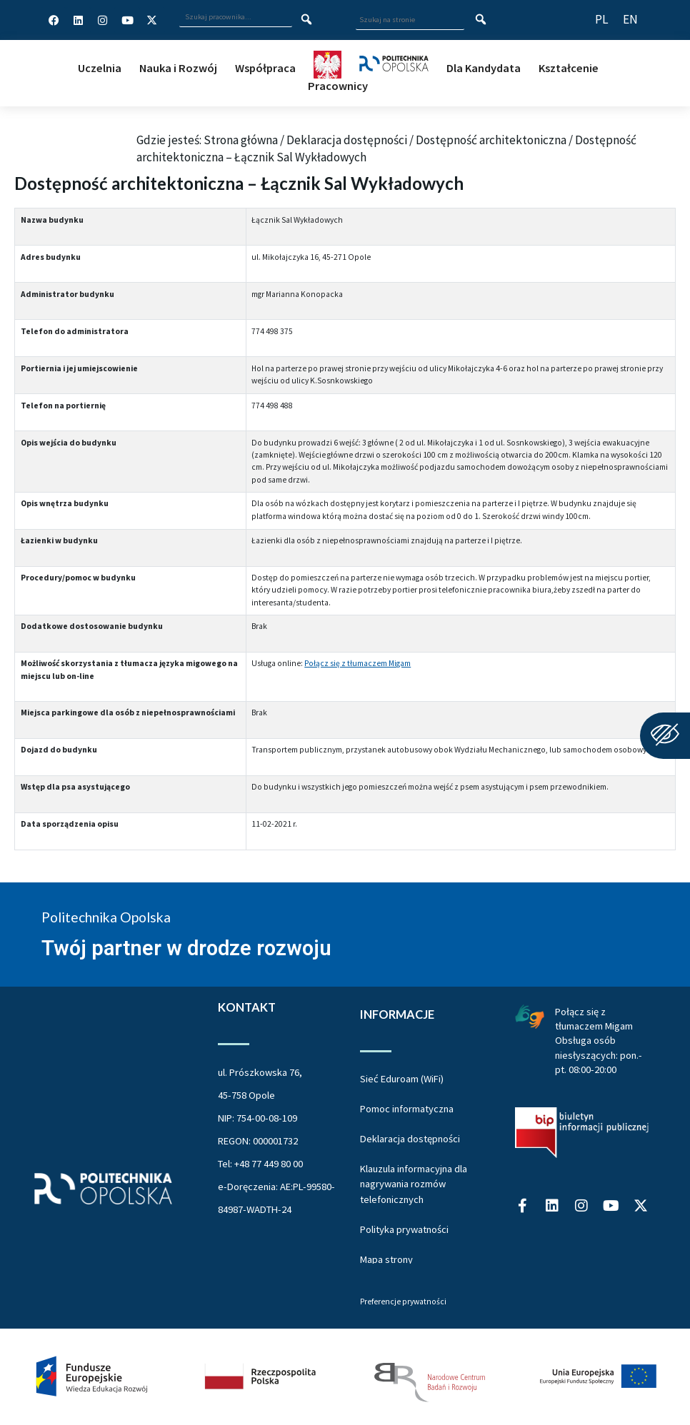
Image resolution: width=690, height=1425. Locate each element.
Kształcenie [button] (569, 68)
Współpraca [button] (265, 68)
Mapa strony (386, 1259)
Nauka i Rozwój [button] (178, 68)
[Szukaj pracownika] (306, 20)
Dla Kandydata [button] (483, 68)
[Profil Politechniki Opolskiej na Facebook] (53, 20)
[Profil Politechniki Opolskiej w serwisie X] (152, 20)
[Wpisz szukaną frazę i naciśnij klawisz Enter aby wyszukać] (235, 17)
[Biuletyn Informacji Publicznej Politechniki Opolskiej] (582, 1132)
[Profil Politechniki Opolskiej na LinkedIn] (78, 20)
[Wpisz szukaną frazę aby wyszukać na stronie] (410, 20)
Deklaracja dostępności (346, 140)
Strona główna (241, 140)
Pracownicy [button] (338, 86)
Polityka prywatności (404, 1229)
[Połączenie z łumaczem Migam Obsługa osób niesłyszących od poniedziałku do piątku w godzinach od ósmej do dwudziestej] (530, 1016)
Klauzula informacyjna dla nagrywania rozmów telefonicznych (413, 1184)
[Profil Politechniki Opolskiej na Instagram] (103, 20)
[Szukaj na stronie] (481, 20)
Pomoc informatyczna (407, 1108)
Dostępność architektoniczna (491, 140)
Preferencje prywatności (403, 1302)
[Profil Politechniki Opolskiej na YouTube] (127, 20)
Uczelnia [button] (99, 68)
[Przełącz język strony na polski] (602, 19)
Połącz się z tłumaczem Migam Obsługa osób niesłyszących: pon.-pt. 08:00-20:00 (598, 1040)
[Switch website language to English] (630, 19)
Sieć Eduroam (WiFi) (402, 1078)
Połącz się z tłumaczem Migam (357, 663)
